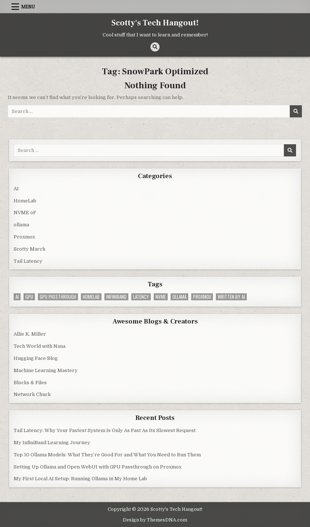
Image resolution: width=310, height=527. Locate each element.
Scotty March (29, 249)
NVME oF (25, 212)
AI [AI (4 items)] (17, 296)
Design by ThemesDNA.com (155, 520)
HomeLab (25, 201)
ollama (21, 224)
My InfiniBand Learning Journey (52, 442)
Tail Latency (28, 261)
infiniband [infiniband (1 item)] (116, 296)
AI (16, 188)
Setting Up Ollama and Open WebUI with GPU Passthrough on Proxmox (97, 467)
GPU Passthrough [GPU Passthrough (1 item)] (58, 296)
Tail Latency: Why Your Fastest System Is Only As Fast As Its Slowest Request (105, 430)
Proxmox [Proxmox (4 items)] (202, 296)
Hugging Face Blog (36, 358)
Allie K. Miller (30, 334)
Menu (28, 7)
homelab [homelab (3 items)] (91, 296)
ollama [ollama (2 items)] (179, 296)
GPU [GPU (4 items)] (29, 296)
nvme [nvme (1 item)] (161, 296)
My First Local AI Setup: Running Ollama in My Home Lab (80, 478)
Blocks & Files (30, 382)
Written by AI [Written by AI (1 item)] (231, 296)
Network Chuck (32, 394)
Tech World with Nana (39, 346)
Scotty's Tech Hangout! (155, 23)
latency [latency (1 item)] (141, 296)
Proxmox (24, 237)
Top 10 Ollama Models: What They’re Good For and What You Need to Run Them (107, 454)
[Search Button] (155, 47)
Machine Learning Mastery (46, 370)
